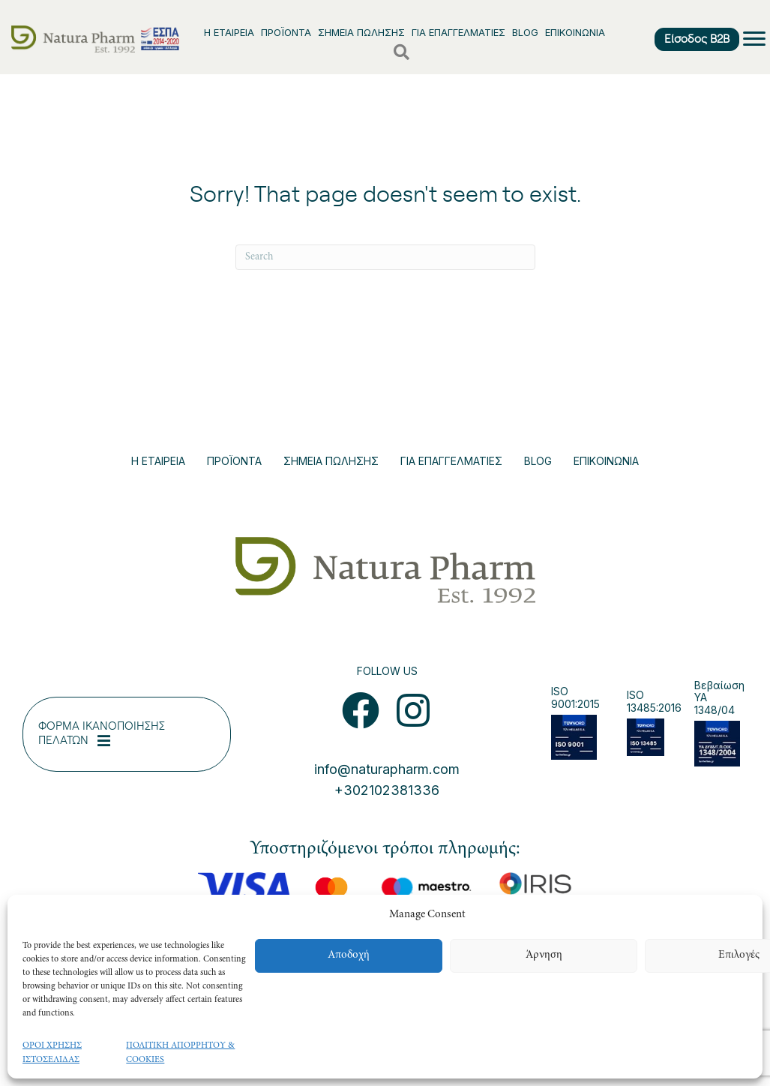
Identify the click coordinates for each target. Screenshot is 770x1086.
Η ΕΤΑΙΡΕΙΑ (229, 32)
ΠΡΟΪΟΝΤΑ (286, 32)
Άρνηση (544, 955)
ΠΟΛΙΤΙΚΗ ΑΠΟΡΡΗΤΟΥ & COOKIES (180, 1052)
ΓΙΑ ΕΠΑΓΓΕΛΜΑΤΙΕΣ (458, 32)
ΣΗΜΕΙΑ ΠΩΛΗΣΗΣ (361, 32)
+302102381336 (386, 790)
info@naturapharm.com (387, 769)
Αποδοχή (349, 955)
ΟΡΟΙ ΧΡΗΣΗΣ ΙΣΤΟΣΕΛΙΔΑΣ (52, 1052)
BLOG (525, 32)
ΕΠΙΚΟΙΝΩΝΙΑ (575, 32)
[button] (360, 710)
